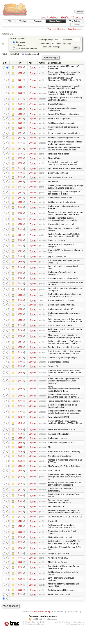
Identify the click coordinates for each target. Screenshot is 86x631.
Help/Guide (53, 17)
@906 (20, 67)
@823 (20, 513)
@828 (20, 485)
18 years (32, 268)
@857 (20, 326)
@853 (20, 348)
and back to (72, 40)
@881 (20, 198)
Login (44, 17)
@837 (20, 439)
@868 (20, 268)
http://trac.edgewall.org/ (74, 626)
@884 (20, 182)
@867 (20, 274)
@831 (20, 467)
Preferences (78, 17)
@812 (20, 569)
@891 (20, 148)
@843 (20, 407)
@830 (20, 472)
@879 (20, 207)
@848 (20, 373)
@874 (20, 235)
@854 (20, 343)
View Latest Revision (55, 29)
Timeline (22, 21)
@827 (20, 491)
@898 (20, 114)
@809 (20, 586)
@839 (20, 430)
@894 (20, 133)
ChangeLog (52, 621)
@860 (20, 309)
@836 (20, 444)
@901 (20, 98)
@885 (20, 177)
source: (8, 33)
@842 (20, 412)
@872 (20, 246)
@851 (20, 358)
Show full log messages (50, 47)
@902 (20, 93)
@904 (20, 80)
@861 (20, 305)
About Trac (65, 17)
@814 (20, 559)
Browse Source (55, 21)
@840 (20, 424)
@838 (20, 435)
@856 (20, 331)
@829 (20, 478)
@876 (20, 224)
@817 (20, 544)
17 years (32, 67)
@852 (20, 353)
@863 (20, 296)
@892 (20, 143)
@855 (20, 337)
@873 (20, 240)
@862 (20, 301)
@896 (20, 123)
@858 (20, 321)
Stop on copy (19, 42)
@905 (20, 73)
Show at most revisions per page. (55, 43)
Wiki (10, 21)
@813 (20, 563)
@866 (20, 279)
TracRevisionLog (42, 613)
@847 (20, 381)
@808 (20, 591)
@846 (20, 389)
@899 (20, 109)
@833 (20, 457)
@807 (20, 596)
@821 (20, 522)
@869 (20, 262)
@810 (20, 580)
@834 (20, 452)
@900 (20, 103)
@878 (20, 213)
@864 (20, 290)
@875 (20, 229)
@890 (20, 153)
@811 (20, 575)
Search (77, 25)
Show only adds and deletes (25, 48)
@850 (20, 362)
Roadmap (38, 21)
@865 (20, 284)
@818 (20, 538)
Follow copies (19, 45)
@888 (20, 163)
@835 (20, 448)
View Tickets (74, 21)
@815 (20, 555)
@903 (20, 87)
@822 (20, 518)
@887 (20, 168)
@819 (20, 533)
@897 (20, 118)
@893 (20, 137)
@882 (20, 193)
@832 (20, 462)
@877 (20, 219)
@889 (20, 158)
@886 (20, 173)
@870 (20, 257)
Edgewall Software (35, 626)
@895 (20, 128)
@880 (20, 202)
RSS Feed (37, 621)
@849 (20, 367)
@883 (20, 187)
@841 (20, 418)
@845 (20, 396)
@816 (20, 550)
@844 (20, 402)
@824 (20, 508)
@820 (20, 528)
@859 (20, 315)
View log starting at (51, 40)
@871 (20, 251)
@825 (20, 503)
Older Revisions (73, 29)
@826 (20, 497)
